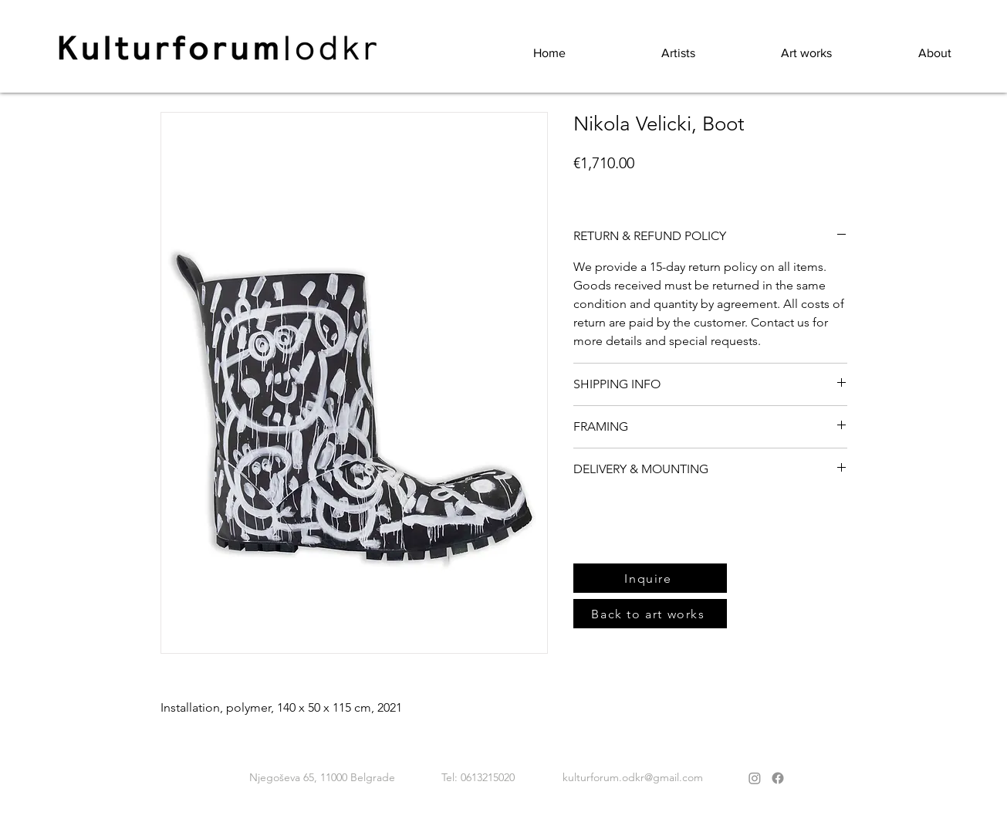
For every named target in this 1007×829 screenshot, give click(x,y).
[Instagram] (754, 778)
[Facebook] (778, 778)
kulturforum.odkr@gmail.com (633, 777)
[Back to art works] (650, 613)
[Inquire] (650, 578)
